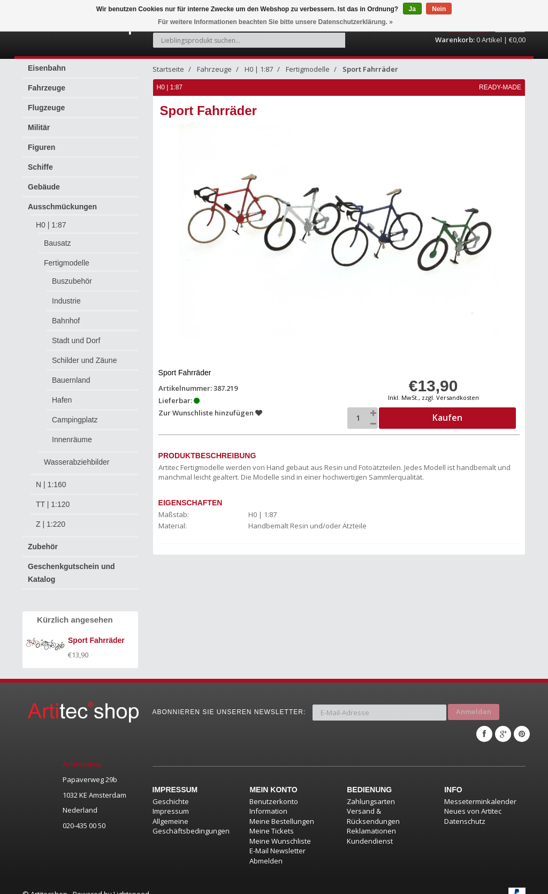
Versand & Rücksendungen (373, 804)
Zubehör (43, 540)
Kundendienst (370, 829)
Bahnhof (66, 314)
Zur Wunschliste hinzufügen (211, 407)
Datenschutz (464, 809)
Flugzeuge (46, 101)
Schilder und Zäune (84, 354)
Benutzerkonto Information (273, 794)
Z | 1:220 (50, 518)
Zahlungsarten (371, 789)
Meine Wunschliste (280, 829)
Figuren (41, 141)
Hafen (62, 394)
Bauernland (71, 374)
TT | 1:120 (53, 498)
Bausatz (57, 237)
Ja (412, 9)
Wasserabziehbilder (76, 456)
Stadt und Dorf (76, 334)
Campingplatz (75, 414)
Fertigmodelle (66, 257)
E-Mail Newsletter (277, 839)
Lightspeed (131, 882)
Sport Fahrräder (370, 63)
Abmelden (266, 848)
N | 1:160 (51, 478)
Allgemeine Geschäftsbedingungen (191, 814)
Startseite (168, 63)
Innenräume (72, 433)
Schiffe (40, 161)
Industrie (66, 295)
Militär (39, 121)
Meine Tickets (271, 819)
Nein (439, 9)
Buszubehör (72, 275)
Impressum (171, 799)
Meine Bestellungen (281, 809)
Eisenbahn (47, 62)
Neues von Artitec (472, 799)
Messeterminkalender (480, 789)
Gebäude (44, 181)
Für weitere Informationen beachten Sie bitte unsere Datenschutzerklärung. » (275, 22)
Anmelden (473, 703)
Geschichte (171, 789)
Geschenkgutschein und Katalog (71, 567)
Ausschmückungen (62, 200)
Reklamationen (371, 819)
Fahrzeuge (46, 82)
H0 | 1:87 (51, 219)
